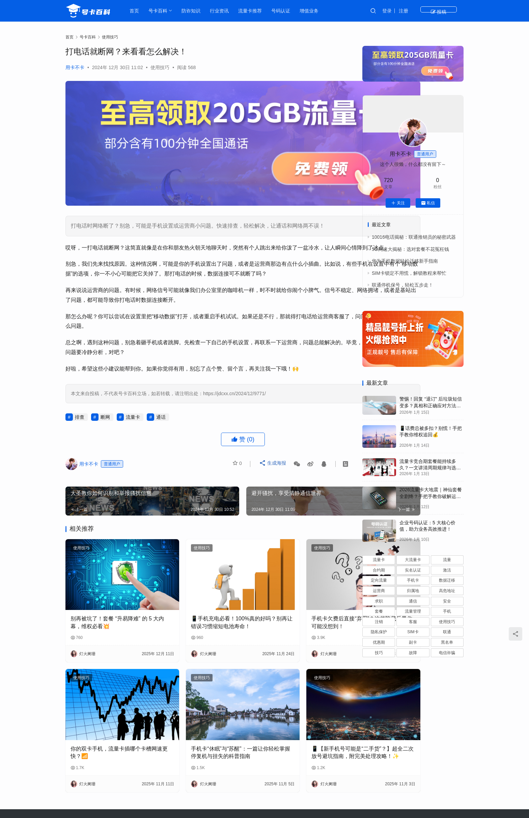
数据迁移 (447, 580)
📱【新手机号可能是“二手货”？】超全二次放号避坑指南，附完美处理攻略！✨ (302, 708)
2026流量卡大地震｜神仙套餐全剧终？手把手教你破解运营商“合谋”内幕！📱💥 (430, 496)
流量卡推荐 (254, 10)
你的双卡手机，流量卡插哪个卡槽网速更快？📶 (108, 707)
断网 (105, 401)
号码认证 (284, 10)
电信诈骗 (447, 652)
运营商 (379, 590)
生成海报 (273, 450)
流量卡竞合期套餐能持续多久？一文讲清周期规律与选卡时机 (430, 468)
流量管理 (413, 611)
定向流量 (379, 580)
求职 (379, 601)
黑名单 (447, 642)
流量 (447, 559)
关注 (398, 203)
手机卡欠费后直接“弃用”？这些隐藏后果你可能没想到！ (303, 592)
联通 (447, 632)
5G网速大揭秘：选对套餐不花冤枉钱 (410, 249)
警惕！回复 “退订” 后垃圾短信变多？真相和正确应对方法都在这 (430, 405)
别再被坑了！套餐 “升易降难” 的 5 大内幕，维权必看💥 (109, 592)
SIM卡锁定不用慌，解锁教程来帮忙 (409, 273)
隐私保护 (379, 632)
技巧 (379, 652)
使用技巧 (159, 67)
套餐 (379, 611)
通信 (413, 601)
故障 (413, 652)
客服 (413, 621)
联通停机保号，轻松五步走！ (402, 285)
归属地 (413, 590)
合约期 (379, 570)
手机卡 (413, 580)
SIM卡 (412, 632)
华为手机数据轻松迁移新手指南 (405, 261)
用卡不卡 (74, 67)
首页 (138, 10)
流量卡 (133, 401)
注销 (379, 621)
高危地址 (447, 590)
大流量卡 (413, 559)
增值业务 (312, 10)
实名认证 (413, 570)
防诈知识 (194, 10)
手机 (447, 611)
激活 (447, 570)
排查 (79, 401)
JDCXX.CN (386, 796)
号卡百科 (161, 10)
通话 (161, 401)
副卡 (413, 642)
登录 (413, 10)
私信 (428, 203)
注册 (429, 10)
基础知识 (287, 785)
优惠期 (379, 642)
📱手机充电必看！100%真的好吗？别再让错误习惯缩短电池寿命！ (205, 593)
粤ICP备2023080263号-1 (321, 796)
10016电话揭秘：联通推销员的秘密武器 (414, 237)
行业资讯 (223, 10)
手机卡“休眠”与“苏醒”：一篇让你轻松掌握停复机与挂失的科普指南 (206, 708)
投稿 (451, 10)
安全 (447, 601)
